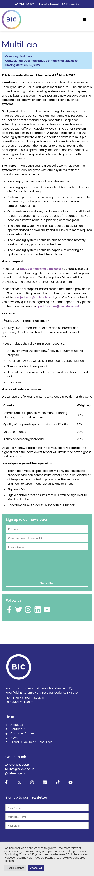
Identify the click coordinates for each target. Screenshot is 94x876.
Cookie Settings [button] (15, 867)
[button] (85, 19)
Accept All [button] (36, 867)
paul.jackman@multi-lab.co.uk (41, 269)
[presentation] (20, 565)
